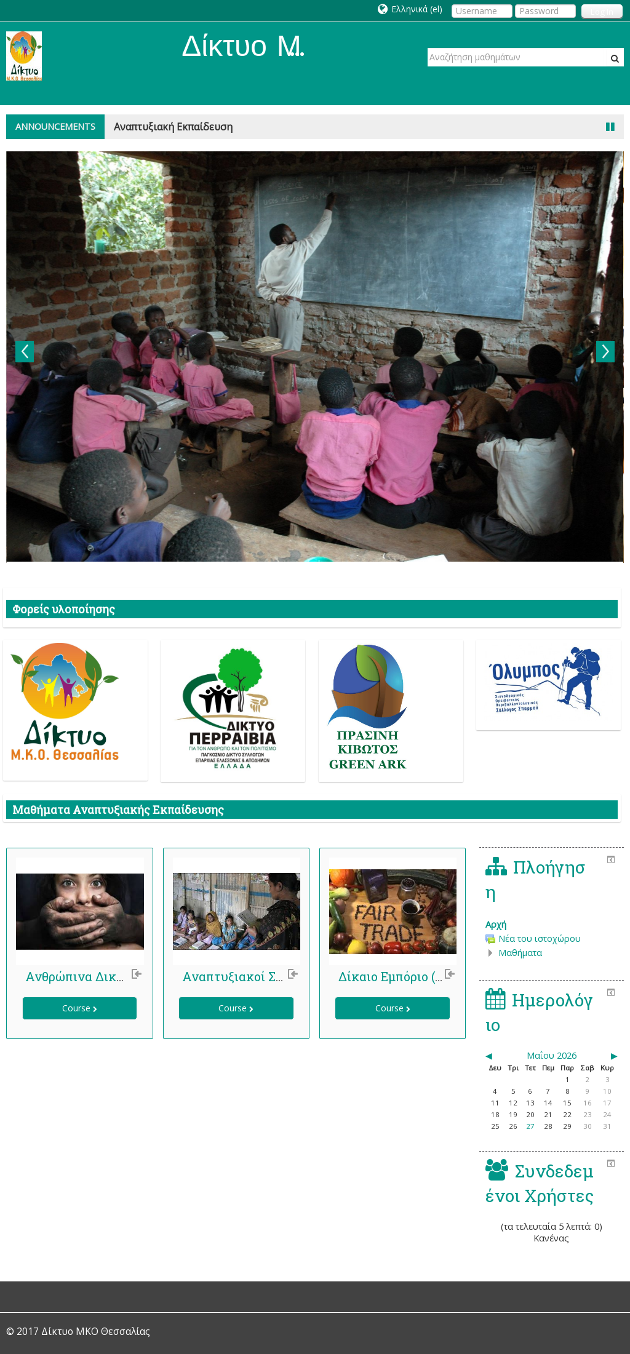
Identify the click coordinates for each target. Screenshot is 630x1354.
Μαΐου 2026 (551, 1055)
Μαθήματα (520, 952)
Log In (602, 11)
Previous (24, 351)
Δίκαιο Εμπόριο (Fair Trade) (419, 976)
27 (530, 1126)
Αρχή (495, 924)
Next (605, 351)
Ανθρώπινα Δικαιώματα (96, 976)
